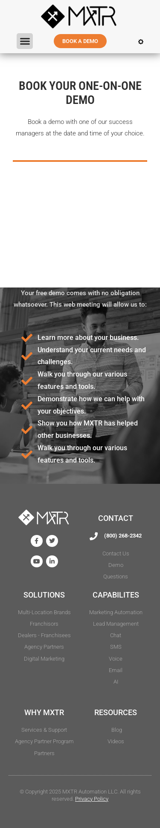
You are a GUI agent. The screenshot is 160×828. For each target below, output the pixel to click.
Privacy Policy (91, 799)
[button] (25, 41)
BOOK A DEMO (80, 41)
